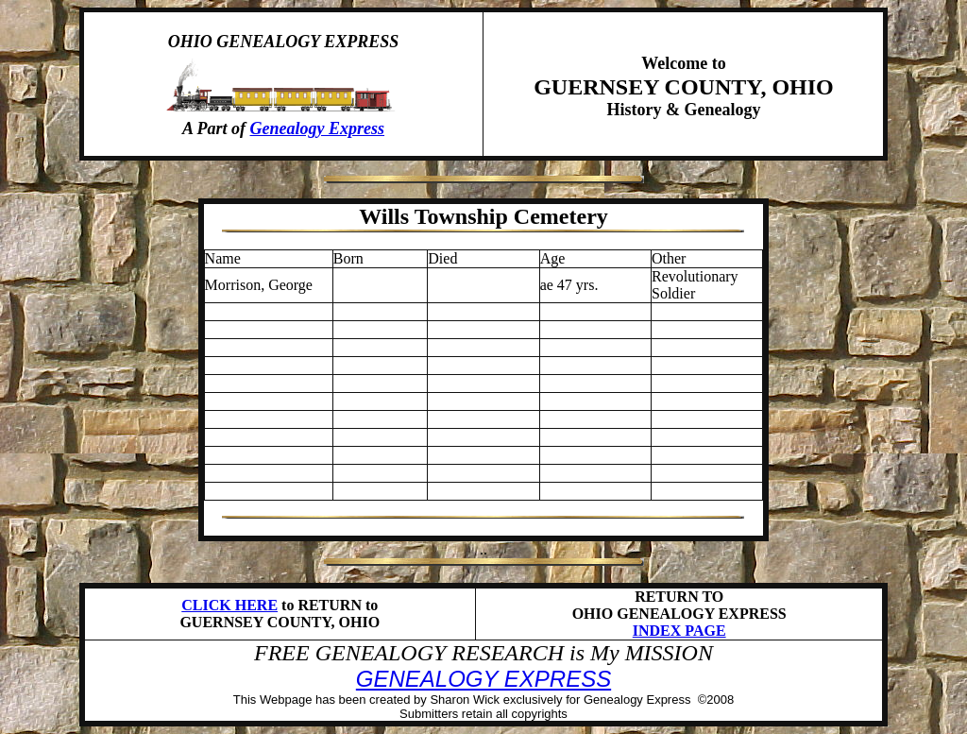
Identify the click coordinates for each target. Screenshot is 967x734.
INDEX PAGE (679, 631)
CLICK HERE (229, 605)
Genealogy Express (317, 128)
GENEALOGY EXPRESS (483, 678)
